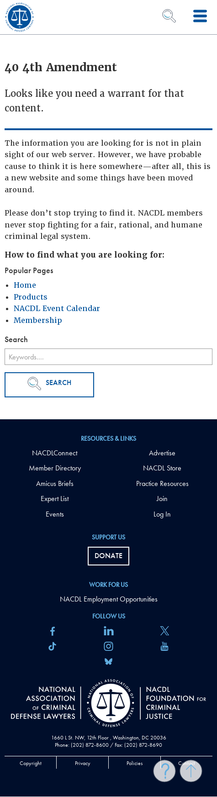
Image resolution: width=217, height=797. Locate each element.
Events (55, 514)
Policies (135, 763)
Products (31, 297)
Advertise (162, 453)
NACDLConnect (54, 453)
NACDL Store (162, 468)
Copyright (31, 763)
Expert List (55, 498)
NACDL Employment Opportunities (109, 599)
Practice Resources (162, 483)
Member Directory (55, 468)
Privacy (82, 763)
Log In (162, 514)
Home (25, 285)
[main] (108, 209)
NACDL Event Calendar (57, 308)
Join (162, 498)
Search (49, 384)
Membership (38, 320)
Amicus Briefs (55, 483)
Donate (108, 555)
